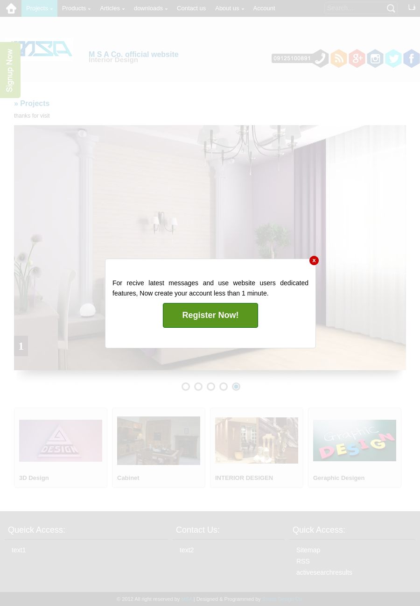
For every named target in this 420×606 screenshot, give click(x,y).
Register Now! (210, 315)
